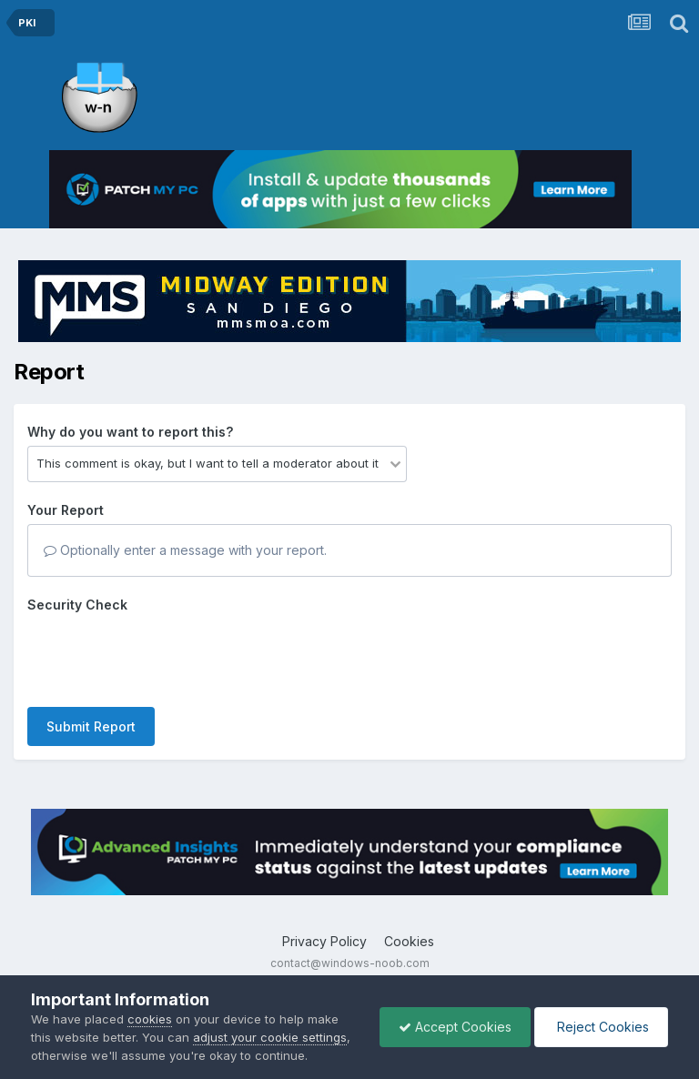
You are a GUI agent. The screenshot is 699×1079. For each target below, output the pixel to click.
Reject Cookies (601, 1026)
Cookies (409, 941)
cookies (149, 1019)
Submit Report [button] (91, 726)
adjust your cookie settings (270, 1037)
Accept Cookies (455, 1026)
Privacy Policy (324, 941)
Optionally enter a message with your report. (185, 550)
